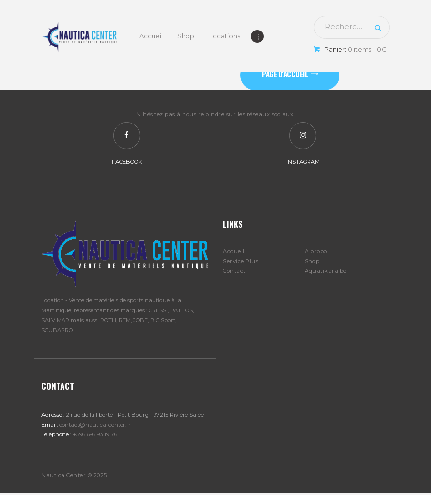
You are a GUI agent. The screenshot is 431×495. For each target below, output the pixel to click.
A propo (316, 253)
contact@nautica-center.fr (95, 426)
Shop (312, 262)
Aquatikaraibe (326, 272)
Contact (234, 272)
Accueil (234, 253)
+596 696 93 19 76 (95, 436)
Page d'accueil (285, 74)
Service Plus (240, 262)
